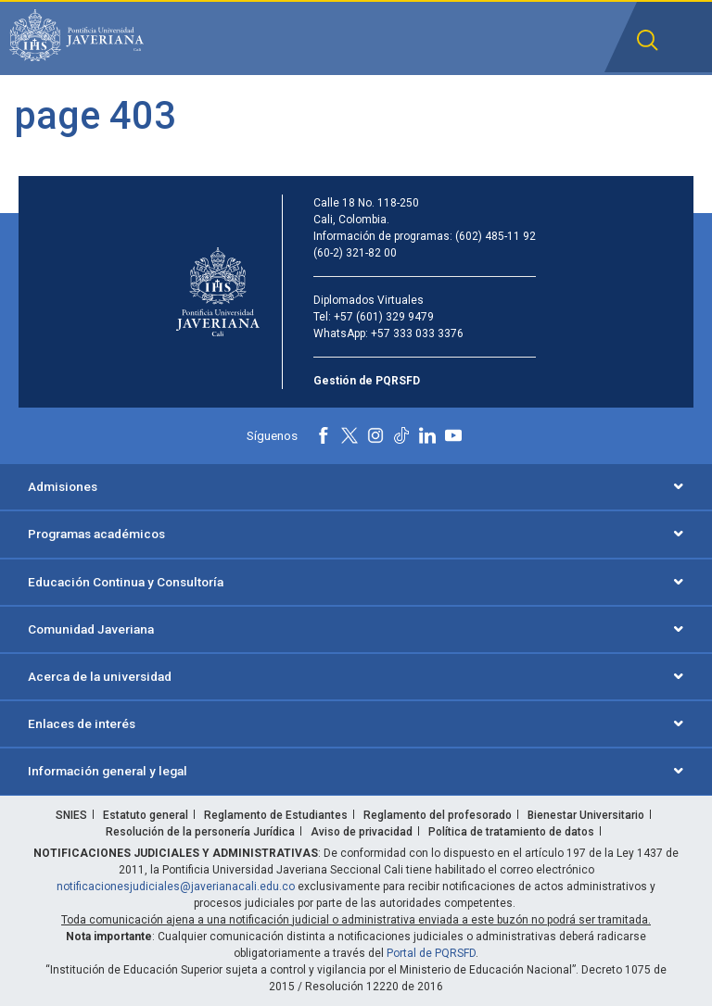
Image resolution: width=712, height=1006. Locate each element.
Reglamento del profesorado (437, 815)
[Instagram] (375, 435)
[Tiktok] (401, 435)
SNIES (71, 815)
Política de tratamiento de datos (511, 831)
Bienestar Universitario (586, 815)
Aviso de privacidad (362, 831)
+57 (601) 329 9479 (384, 316)
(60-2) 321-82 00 (355, 252)
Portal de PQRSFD (431, 953)
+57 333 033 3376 (417, 333)
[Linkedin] (427, 435)
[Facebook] (323, 435)
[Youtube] (453, 435)
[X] (349, 435)
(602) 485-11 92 (495, 236)
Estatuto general (145, 815)
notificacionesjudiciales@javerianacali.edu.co (176, 886)
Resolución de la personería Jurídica (200, 831)
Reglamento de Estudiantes (276, 815)
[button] (647, 40)
